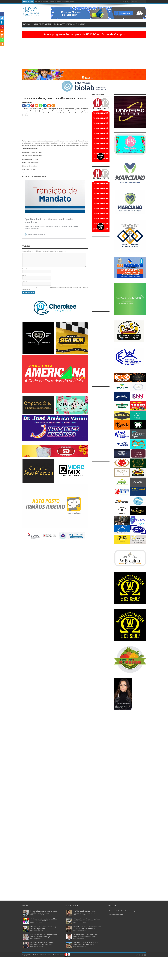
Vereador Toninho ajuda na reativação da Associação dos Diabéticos (87, 928)
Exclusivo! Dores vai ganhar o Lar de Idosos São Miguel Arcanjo (43, 936)
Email (24, 275)
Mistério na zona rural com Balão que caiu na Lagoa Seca (43, 928)
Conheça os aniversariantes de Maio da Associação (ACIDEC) (43, 920)
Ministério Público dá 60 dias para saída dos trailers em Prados (86, 943)
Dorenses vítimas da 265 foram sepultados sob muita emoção (41, 943)
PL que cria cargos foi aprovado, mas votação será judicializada (43, 912)
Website (24, 281)
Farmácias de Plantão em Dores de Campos (69, 24)
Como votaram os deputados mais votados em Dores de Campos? (86, 936)
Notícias (27, 24)
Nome (24, 269)
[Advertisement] (84, 54)
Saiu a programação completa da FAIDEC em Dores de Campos (84, 34)
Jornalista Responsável (42, 24)
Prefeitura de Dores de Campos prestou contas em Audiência (85, 912)
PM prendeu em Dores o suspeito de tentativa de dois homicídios (53, 1)
